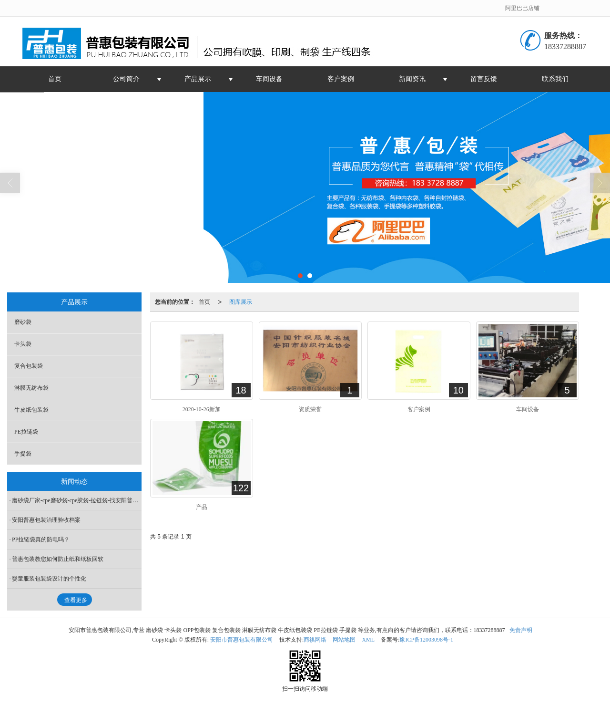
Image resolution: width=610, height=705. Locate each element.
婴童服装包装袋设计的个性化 (49, 578)
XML (368, 639)
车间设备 (269, 79)
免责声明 (520, 630)
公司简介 (126, 79)
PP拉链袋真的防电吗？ (41, 539)
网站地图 (344, 639)
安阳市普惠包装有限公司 (241, 639)
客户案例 (340, 79)
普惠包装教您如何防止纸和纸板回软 (57, 559)
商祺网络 (315, 639)
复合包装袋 (28, 366)
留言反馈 (483, 79)
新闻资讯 (412, 79)
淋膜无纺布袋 (31, 387)
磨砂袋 (22, 322)
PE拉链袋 (26, 431)
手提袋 (22, 453)
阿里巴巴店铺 (522, 8)
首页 (54, 79)
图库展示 (240, 302)
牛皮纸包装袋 (31, 409)
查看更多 (75, 600)
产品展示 (197, 79)
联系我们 (555, 79)
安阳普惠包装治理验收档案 (46, 520)
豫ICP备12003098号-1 (426, 639)
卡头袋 (22, 344)
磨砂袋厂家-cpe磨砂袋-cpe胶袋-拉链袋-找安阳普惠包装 (77, 500)
